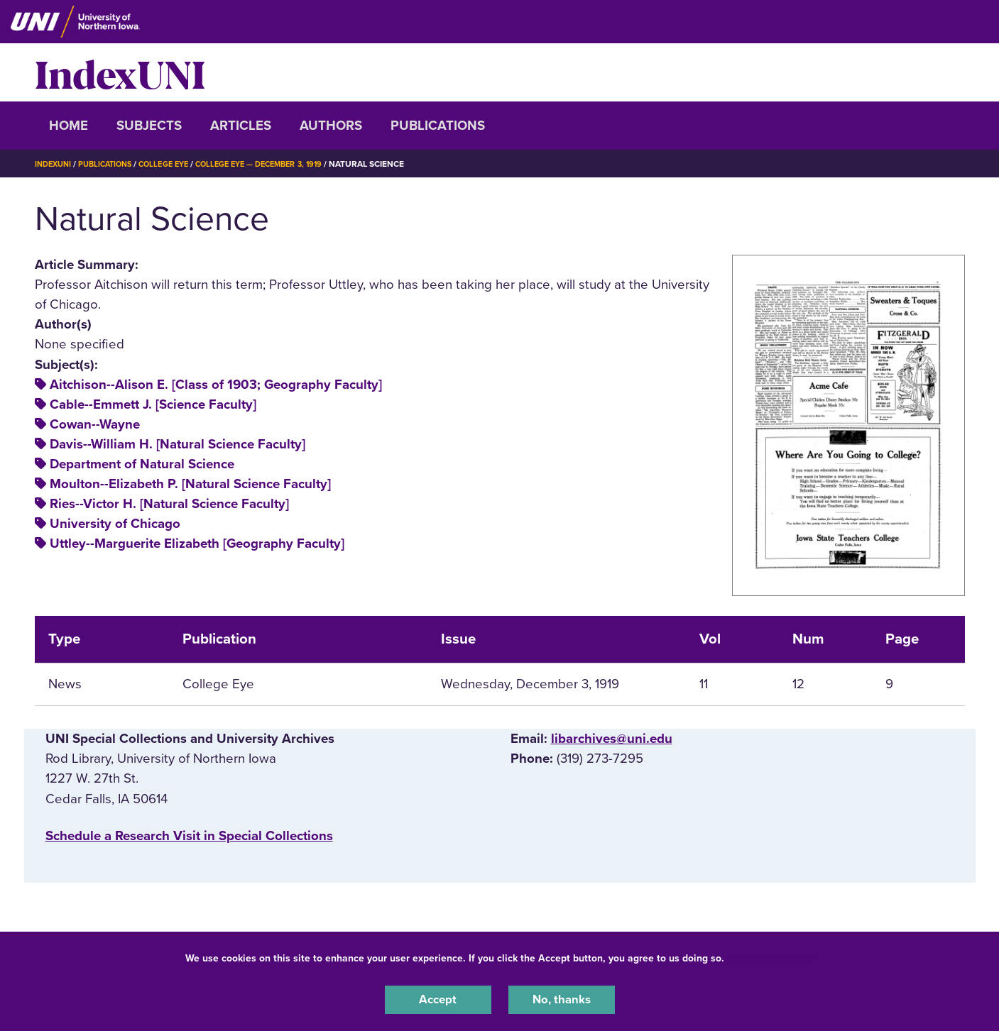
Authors (331, 125)
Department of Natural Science (142, 464)
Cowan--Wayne (95, 424)
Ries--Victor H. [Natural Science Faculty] (169, 504)
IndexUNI (120, 72)
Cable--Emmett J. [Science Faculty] (153, 404)
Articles (240, 125)
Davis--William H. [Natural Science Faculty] (177, 444)
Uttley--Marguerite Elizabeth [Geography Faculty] (197, 543)
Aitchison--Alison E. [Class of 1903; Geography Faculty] (216, 384)
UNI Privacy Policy (772, 955)
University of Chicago (115, 523)
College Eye (175, 164)
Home (68, 125)
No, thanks (561, 998)
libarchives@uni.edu (611, 738)
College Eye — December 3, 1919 (281, 164)
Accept (438, 998)
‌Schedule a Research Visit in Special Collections (189, 836)
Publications (438, 125)
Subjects (149, 125)
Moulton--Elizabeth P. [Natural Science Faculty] (190, 484)
